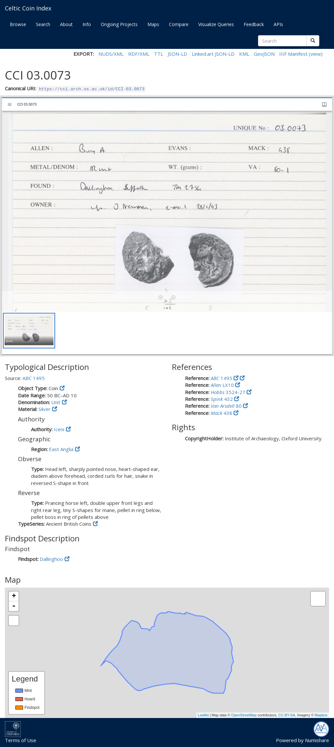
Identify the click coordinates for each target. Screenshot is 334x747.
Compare (179, 24)
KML (244, 54)
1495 (222, 378)
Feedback (254, 24)
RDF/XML (138, 54)
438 (222, 413)
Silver (44, 409)
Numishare (317, 740)
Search (43, 24)
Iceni (59, 429)
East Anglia (61, 449)
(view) (316, 54)
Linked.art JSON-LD (213, 54)
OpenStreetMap (244, 715)
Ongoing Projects (119, 24)
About (66, 24)
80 (227, 406)
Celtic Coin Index (28, 8)
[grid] (167, 333)
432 (222, 399)
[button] (29, 331)
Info (87, 24)
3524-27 (229, 392)
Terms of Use (20, 740)
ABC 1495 (34, 378)
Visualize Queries (216, 24)
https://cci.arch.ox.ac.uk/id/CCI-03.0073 (91, 89)
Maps (153, 24)
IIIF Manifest (293, 54)
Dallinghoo (51, 559)
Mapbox (321, 715)
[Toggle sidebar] (9, 104)
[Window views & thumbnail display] (324, 104)
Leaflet (203, 715)
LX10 (223, 385)
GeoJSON (264, 54)
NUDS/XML (111, 54)
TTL (158, 54)
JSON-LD (177, 54)
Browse (18, 24)
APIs (278, 24)
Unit (55, 402)
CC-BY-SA (286, 715)
